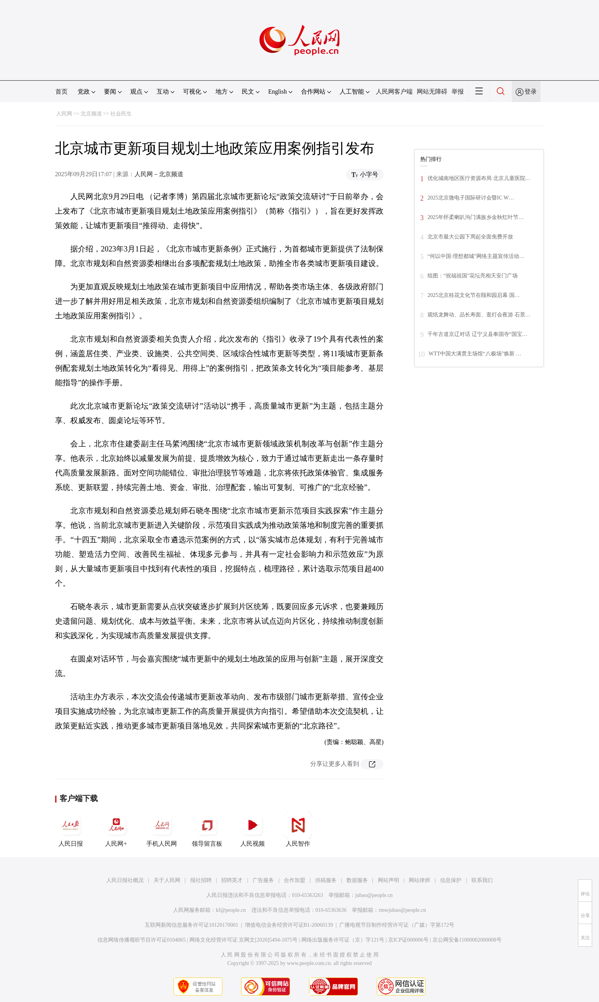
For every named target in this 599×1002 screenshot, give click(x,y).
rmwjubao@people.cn (402, 910)
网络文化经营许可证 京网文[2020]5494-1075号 (243, 940)
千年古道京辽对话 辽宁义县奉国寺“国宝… (477, 334)
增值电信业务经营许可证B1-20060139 (289, 925)
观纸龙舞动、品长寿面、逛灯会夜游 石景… (479, 315)
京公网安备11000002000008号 (467, 940)
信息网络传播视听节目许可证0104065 (141, 940)
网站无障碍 (432, 91)
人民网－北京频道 (158, 174)
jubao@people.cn (374, 895)
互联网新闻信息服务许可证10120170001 (191, 925)
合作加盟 (294, 880)
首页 (61, 91)
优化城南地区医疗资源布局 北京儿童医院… (479, 178)
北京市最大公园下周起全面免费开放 (470, 237)
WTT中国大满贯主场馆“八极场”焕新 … (475, 354)
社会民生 (121, 114)
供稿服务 (326, 880)
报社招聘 (201, 880)
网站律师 (419, 880)
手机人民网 (161, 829)
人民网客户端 (394, 91)
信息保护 (450, 880)
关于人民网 (167, 880)
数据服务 (357, 880)
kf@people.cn (231, 910)
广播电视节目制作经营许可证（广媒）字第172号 (396, 925)
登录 (531, 91)
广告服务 (263, 880)
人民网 (64, 114)
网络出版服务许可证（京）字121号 (342, 940)
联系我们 (482, 880)
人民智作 (298, 829)
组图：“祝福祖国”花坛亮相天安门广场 (472, 276)
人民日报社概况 (125, 880)
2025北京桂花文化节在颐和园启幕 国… (473, 295)
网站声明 (388, 880)
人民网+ (116, 829)
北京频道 (91, 114)
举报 (458, 91)
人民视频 (252, 829)
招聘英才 (232, 880)
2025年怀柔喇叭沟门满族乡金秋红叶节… (475, 217)
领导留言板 (207, 829)
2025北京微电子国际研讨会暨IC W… (470, 198)
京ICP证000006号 (408, 940)
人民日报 (70, 829)
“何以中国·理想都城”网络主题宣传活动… (476, 256)
